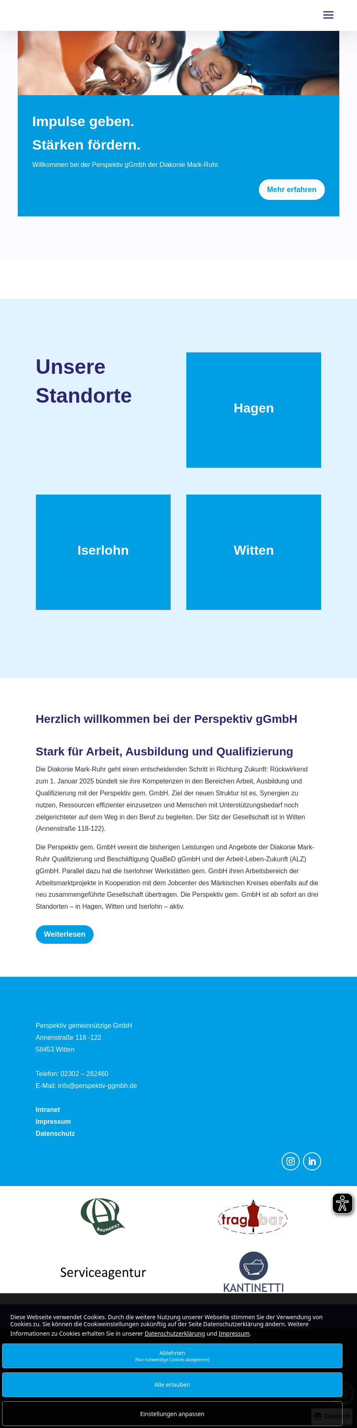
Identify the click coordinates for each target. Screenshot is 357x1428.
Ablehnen (172, 1355)
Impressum (53, 1121)
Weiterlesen (65, 934)
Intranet (48, 1109)
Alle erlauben (172, 1384)
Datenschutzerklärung (175, 1333)
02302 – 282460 (84, 1073)
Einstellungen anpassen (172, 1414)
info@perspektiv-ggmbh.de (97, 1085)
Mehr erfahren (292, 189)
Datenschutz (55, 1133)
